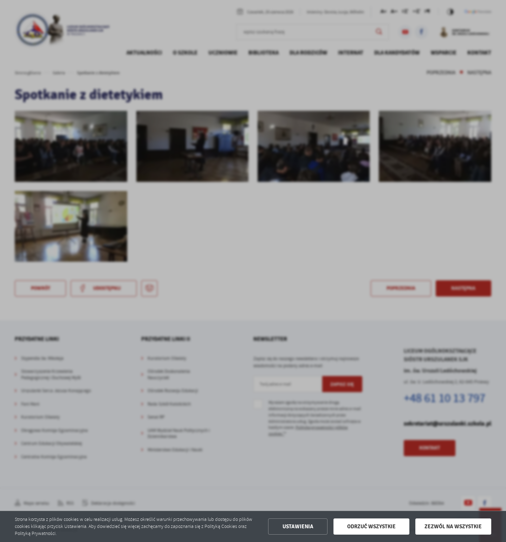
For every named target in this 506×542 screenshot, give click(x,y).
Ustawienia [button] (298, 526)
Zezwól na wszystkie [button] (453, 526)
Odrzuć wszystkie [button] (371, 526)
